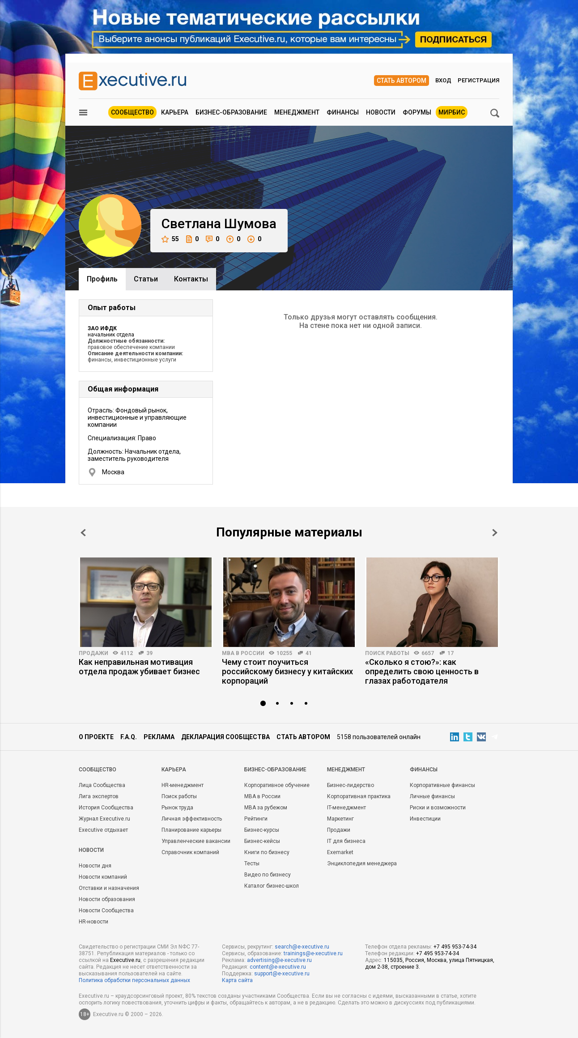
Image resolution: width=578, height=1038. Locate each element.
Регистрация (478, 80)
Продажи (93, 653)
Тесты (251, 863)
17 (450, 653)
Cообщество (97, 769)
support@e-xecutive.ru (282, 973)
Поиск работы (387, 653)
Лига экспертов (99, 796)
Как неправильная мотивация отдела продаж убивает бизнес (139, 666)
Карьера (174, 112)
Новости (380, 112)
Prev (83, 532)
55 (170, 239)
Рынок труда (177, 807)
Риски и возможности (438, 807)
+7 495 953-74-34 (455, 947)
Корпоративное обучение (277, 785)
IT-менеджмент (346, 807)
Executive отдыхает (103, 830)
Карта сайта (237, 980)
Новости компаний (103, 877)
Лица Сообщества (102, 785)
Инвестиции (425, 819)
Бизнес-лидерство (350, 785)
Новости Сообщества (106, 910)
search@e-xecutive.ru (302, 947)
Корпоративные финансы (442, 785)
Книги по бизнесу (266, 852)
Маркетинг (340, 819)
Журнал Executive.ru (104, 819)
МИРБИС (451, 112)
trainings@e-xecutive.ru (313, 953)
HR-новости (93, 922)
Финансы (343, 112)
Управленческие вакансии (196, 841)
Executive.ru (125, 960)
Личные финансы (432, 796)
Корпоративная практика (359, 796)
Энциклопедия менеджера (362, 863)
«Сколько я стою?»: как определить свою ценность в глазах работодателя (422, 671)
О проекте (96, 736)
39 (149, 653)
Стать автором (401, 80)
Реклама (159, 736)
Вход (443, 80)
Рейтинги (256, 819)
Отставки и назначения (109, 888)
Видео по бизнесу (267, 875)
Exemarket (340, 852)
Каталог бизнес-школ (271, 886)
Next (494, 532)
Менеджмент (296, 112)
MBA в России (243, 653)
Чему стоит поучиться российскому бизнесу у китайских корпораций (287, 671)
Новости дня (95, 866)
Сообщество (132, 112)
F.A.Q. (128, 736)
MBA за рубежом (265, 807)
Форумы (417, 112)
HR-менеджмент (183, 785)
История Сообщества (106, 807)
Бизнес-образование (231, 112)
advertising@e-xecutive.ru (279, 960)
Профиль (102, 279)
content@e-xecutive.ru (278, 967)
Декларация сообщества (225, 736)
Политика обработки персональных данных (134, 980)
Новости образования (107, 899)
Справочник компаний (190, 852)
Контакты (191, 279)
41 (309, 653)
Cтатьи (146, 279)
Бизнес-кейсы (262, 841)
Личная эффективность (192, 819)
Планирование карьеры (191, 830)
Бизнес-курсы (261, 830)
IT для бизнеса (346, 841)
